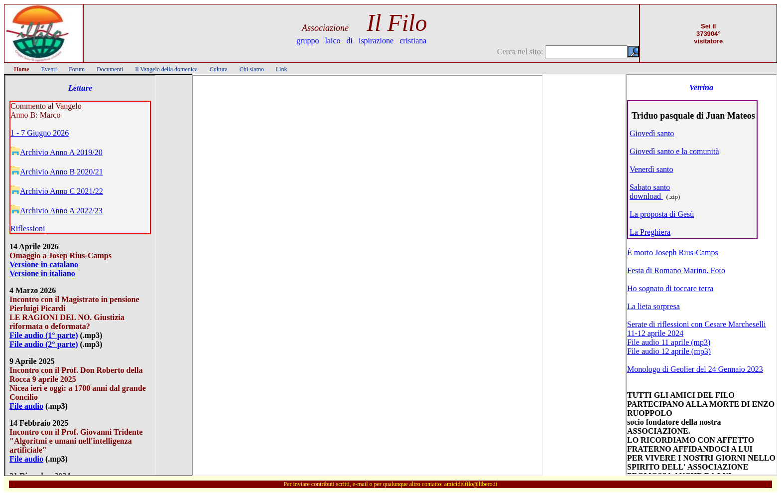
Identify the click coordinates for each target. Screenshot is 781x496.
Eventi (49, 69)
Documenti (110, 69)
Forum (77, 69)
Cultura (219, 69)
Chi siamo (252, 69)
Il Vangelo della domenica (166, 69)
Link (281, 69)
